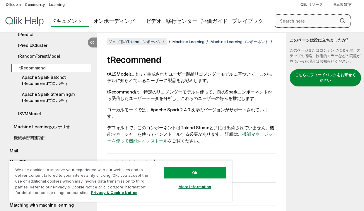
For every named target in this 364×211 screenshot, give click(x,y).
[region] (115, 179)
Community (35, 4)
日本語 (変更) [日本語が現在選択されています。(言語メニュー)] (343, 5)
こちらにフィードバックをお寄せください (325, 77)
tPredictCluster (32, 45)
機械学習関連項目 (30, 137)
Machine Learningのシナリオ (42, 126)
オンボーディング (114, 21)
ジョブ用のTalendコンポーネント (136, 41)
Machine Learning (188, 41)
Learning (56, 4)
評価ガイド (214, 21)
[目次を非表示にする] (92, 42)
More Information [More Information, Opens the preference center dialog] (185, 182)
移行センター (181, 21)
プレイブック (247, 21)
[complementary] (325, 122)
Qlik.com (13, 4)
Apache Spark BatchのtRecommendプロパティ (45, 80)
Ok (185, 168)
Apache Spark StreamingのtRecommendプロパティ (48, 97)
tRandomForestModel (39, 56)
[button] (342, 21)
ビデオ (154, 21)
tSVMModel (29, 113)
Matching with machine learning (42, 205)
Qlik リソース (311, 4)
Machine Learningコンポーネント (240, 41)
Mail (14, 150)
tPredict (25, 34)
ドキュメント (66, 21)
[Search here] (312, 21)
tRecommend (32, 67)
